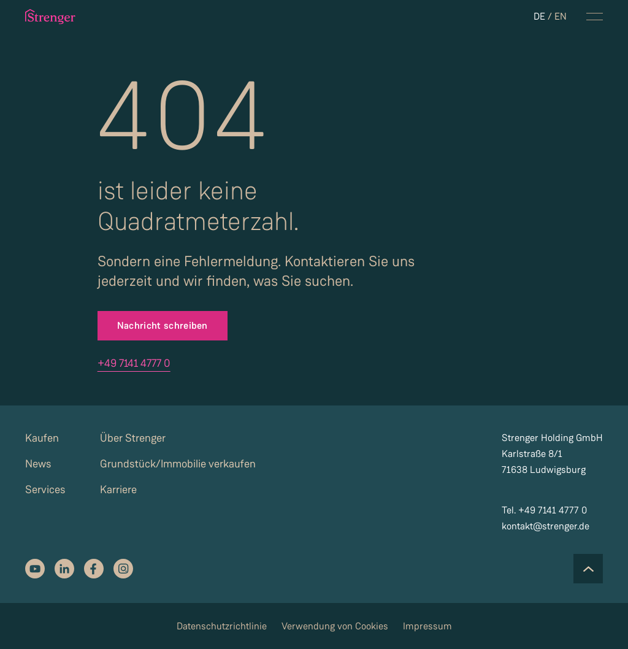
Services (45, 489)
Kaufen (42, 438)
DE (539, 16)
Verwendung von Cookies (334, 626)
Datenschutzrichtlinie (222, 626)
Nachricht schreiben (162, 325)
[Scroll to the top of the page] (588, 568)
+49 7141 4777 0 (134, 363)
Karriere (118, 489)
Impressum (427, 626)
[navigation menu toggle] (594, 16)
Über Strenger (133, 438)
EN (560, 16)
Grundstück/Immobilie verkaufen (178, 463)
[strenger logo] (61, 16)
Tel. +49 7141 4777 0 (544, 510)
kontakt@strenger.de (545, 526)
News (38, 463)
